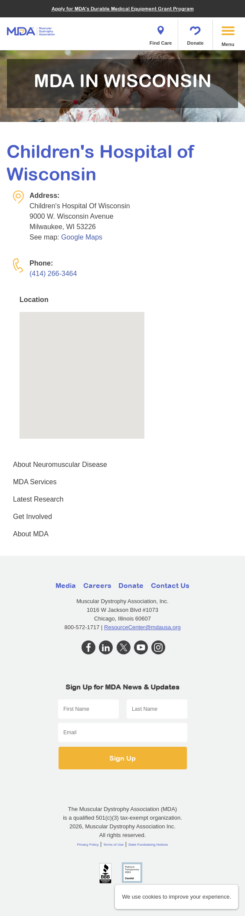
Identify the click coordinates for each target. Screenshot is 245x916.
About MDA (31, 534)
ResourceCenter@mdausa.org (142, 627)
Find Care (161, 33)
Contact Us (170, 585)
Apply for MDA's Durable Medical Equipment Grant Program (123, 8)
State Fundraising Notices (148, 845)
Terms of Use (113, 845)
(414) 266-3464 (53, 273)
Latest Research (38, 499)
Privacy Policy (88, 845)
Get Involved (32, 516)
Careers (97, 585)
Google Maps (81, 237)
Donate (195, 33)
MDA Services (34, 482)
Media (66, 585)
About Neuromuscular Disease (60, 464)
